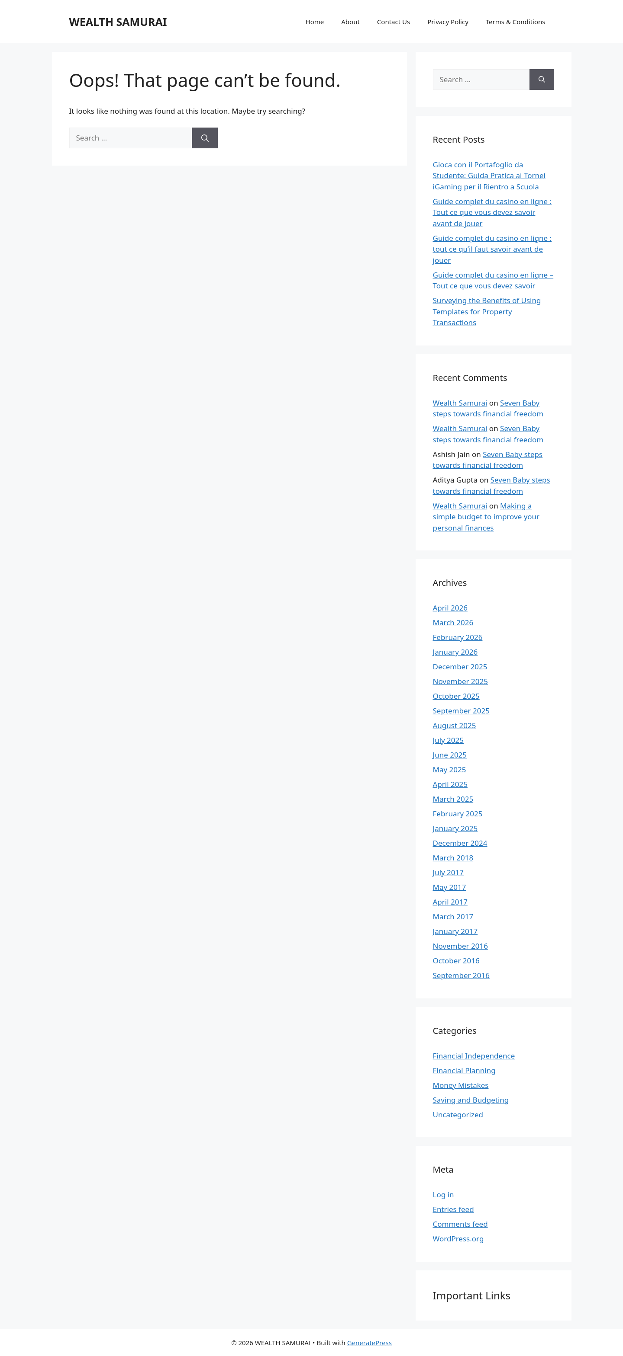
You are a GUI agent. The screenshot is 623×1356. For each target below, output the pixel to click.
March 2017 (453, 916)
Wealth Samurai (460, 403)
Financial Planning (464, 1070)
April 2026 (450, 608)
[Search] (205, 138)
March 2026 (453, 622)
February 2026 (458, 637)
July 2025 (448, 740)
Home (315, 21)
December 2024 (460, 843)
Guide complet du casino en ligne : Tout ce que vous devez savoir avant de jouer (492, 212)
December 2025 (460, 667)
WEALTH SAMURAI (118, 21)
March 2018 (453, 858)
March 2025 (453, 799)
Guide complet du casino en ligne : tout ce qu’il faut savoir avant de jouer (492, 249)
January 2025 (455, 828)
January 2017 (455, 931)
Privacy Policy (447, 21)
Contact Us (393, 21)
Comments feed (460, 1224)
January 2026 (455, 652)
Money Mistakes (461, 1085)
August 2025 (454, 725)
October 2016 (456, 961)
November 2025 (460, 681)
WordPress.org (458, 1239)
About (350, 21)
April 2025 (450, 784)
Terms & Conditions (516, 21)
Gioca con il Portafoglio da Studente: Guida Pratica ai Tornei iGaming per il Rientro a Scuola (489, 176)
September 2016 (461, 975)
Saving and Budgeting (471, 1100)
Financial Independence (474, 1056)
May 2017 (449, 887)
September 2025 (461, 711)
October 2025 (456, 696)
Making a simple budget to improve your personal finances (486, 517)
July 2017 (448, 872)
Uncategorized (458, 1114)
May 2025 (449, 769)
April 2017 (450, 902)
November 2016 (460, 946)
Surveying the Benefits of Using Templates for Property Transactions (487, 311)
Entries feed (453, 1209)
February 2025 (458, 814)
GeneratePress (369, 1342)
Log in (443, 1194)
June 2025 (450, 755)
